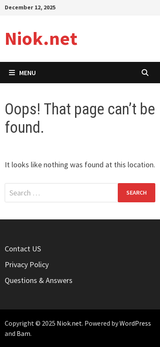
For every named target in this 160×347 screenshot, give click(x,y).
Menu (22, 72)
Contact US (23, 249)
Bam (23, 333)
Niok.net (41, 38)
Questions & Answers (39, 280)
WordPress (135, 323)
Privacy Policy (27, 264)
